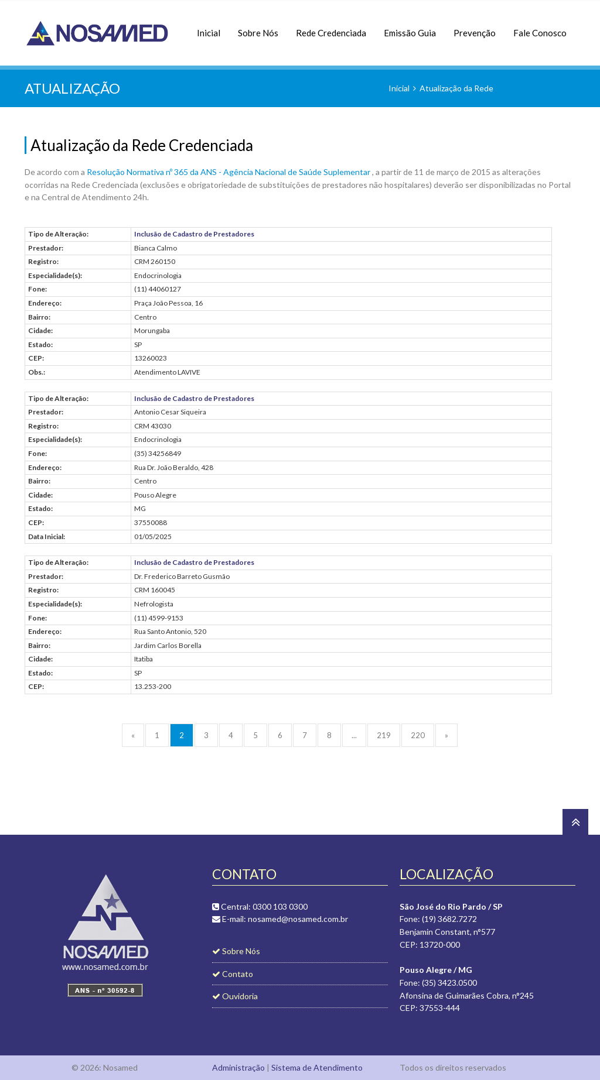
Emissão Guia (410, 26)
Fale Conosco (540, 26)
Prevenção (475, 26)
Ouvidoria (235, 996)
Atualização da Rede (456, 88)
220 (418, 735)
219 (384, 735)
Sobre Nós (258, 26)
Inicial (208, 26)
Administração (238, 1067)
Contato (232, 974)
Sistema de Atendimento (317, 1067)
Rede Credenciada (331, 26)
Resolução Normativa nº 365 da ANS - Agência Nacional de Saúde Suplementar (229, 172)
